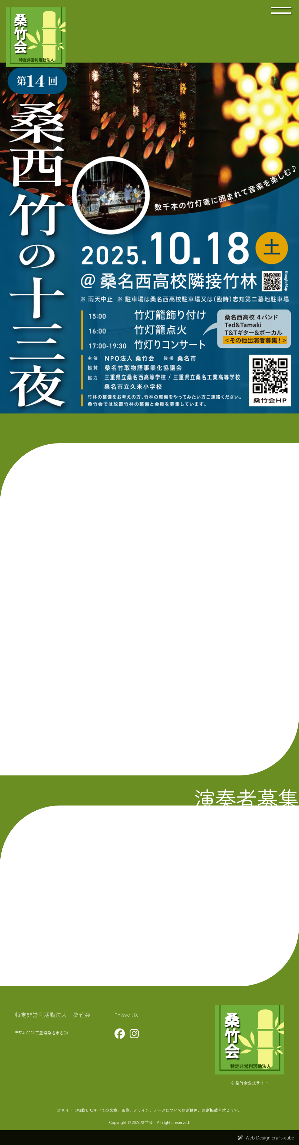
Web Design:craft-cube (270, 1137)
